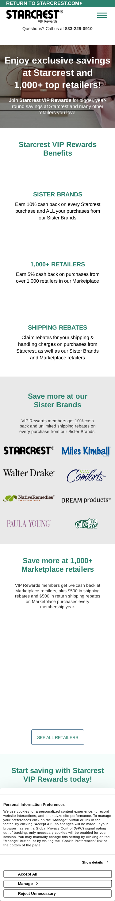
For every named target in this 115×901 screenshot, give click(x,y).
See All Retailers (57, 737)
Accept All (27, 874)
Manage (28, 883)
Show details (92, 862)
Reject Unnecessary (37, 893)
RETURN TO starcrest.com (44, 3)
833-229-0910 (79, 28)
